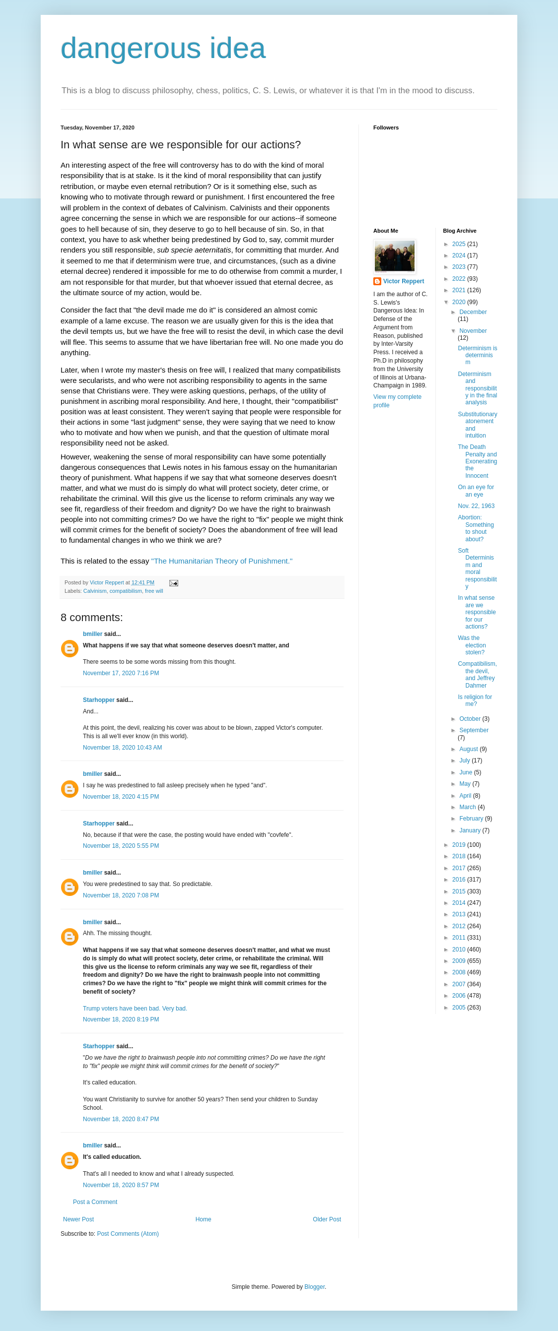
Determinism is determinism (477, 355)
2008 (459, 972)
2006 (459, 995)
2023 (459, 266)
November (473, 330)
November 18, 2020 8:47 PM (121, 1119)
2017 (459, 868)
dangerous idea (163, 47)
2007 (459, 984)
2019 (459, 844)
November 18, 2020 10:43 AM (122, 747)
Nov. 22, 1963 (476, 506)
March (468, 807)
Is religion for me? (475, 700)
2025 (459, 244)
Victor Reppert (403, 281)
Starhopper (99, 700)
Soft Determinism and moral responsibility (477, 568)
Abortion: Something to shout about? (475, 528)
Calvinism (95, 591)
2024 (459, 255)
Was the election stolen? (472, 645)
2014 (459, 902)
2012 (459, 926)
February (472, 818)
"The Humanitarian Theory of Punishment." (223, 561)
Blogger (314, 1286)
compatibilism (126, 591)
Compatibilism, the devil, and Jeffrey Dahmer (477, 674)
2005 (459, 1007)
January (470, 830)
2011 (459, 937)
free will (154, 591)
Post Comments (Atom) (128, 1233)
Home (203, 1219)
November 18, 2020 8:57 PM (121, 1185)
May (465, 783)
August (469, 749)
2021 (459, 290)
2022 (459, 278)
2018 (459, 856)
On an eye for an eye (476, 491)
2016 (459, 879)
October (470, 718)
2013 (459, 914)
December (473, 312)
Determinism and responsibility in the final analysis (477, 388)
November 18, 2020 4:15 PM (121, 796)
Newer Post (78, 1219)
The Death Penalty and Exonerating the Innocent (477, 461)
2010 (459, 949)
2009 (459, 960)
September (473, 730)
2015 (459, 891)
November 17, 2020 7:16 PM (121, 673)
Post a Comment (95, 1202)
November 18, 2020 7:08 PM (121, 895)
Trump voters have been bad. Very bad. (135, 1008)
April (466, 795)
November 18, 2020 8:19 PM (121, 1019)
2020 (459, 302)
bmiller (92, 634)
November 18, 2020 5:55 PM (121, 845)
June (466, 772)
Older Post (327, 1219)
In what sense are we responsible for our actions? (476, 612)
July (465, 760)
